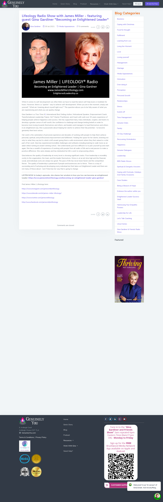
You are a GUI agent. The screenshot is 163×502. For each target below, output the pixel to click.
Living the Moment (124, 46)
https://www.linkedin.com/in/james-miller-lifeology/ (41, 193)
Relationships (122, 101)
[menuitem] (55, 4)
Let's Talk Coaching (124, 218)
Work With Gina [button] (111, 4)
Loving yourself (123, 57)
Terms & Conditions (26, 437)
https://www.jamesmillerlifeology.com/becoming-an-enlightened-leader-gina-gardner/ (66, 178)
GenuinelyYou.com (29, 433)
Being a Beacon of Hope (126, 186)
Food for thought (123, 30)
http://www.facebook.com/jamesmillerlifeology (40, 202)
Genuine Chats (122, 123)
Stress (119, 106)
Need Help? (127, 4)
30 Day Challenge (124, 134)
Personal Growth (123, 95)
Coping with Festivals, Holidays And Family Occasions (129, 173)
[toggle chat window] (157, 496)
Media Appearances (67, 26)
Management (122, 63)
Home (54, 4)
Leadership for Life (124, 213)
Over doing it (122, 84)
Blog (75, 4)
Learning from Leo (124, 41)
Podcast (83, 4)
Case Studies (122, 180)
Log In (138, 4)
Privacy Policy (41, 437)
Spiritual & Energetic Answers (128, 166)
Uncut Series (122, 224)
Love (119, 52)
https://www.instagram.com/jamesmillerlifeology (40, 189)
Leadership (121, 155)
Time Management (124, 117)
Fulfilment (121, 35)
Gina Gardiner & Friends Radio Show (128, 230)
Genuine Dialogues (124, 150)
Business (120, 19)
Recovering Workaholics (126, 139)
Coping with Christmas (125, 24)
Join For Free (152, 4)
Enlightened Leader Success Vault (128, 198)
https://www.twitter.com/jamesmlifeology (38, 197)
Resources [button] (95, 4)
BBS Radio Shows (124, 161)
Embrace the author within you (129, 191)
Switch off (121, 112)
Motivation (121, 79)
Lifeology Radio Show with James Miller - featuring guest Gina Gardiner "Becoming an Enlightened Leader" (65, 18)
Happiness (121, 145)
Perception (121, 90)
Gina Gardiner (31, 26)
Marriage (120, 68)
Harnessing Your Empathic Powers (127, 206)
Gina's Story (65, 4)
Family (119, 128)
